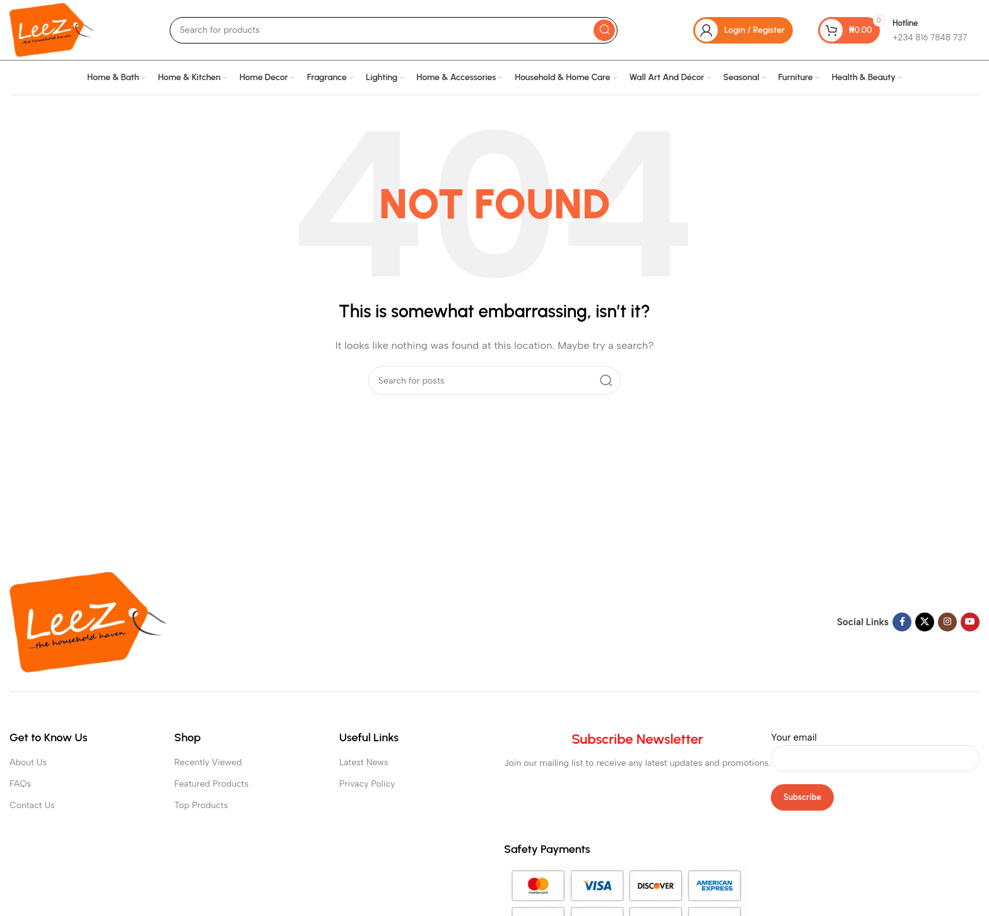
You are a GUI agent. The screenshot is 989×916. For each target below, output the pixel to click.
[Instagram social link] (947, 622)
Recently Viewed (208, 762)
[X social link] (924, 622)
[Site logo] (51, 29)
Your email (875, 747)
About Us (28, 762)
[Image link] (88, 621)
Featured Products (211, 783)
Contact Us (32, 805)
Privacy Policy (367, 783)
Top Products (201, 805)
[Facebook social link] (901, 622)
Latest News (364, 762)
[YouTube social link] (970, 622)
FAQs (20, 783)
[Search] (393, 30)
